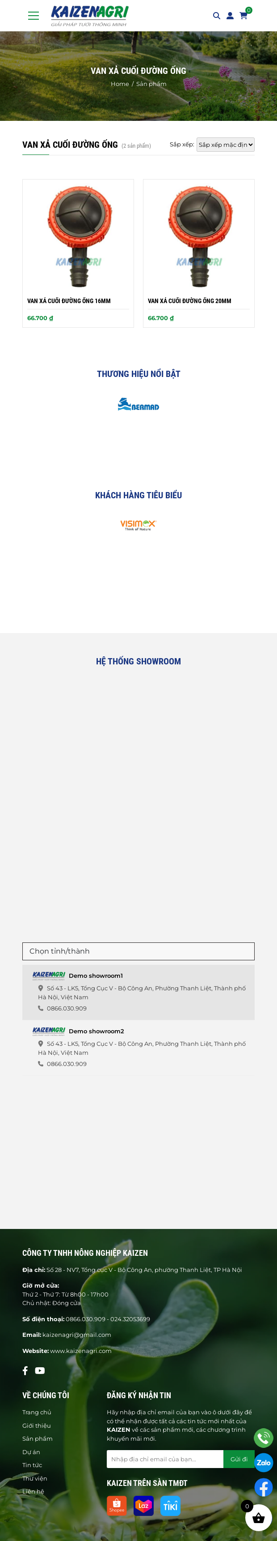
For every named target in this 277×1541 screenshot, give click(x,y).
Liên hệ (33, 1491)
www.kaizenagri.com (81, 1350)
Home (120, 83)
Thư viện (34, 1478)
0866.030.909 (85, 1319)
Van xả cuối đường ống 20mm (189, 300)
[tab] (138, 992)
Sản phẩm (37, 1438)
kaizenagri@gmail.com (76, 1334)
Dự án (31, 1451)
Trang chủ (36, 1412)
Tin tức (32, 1464)
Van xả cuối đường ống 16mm (69, 300)
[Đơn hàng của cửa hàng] (226, 144)
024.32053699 (130, 1319)
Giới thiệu (36, 1425)
